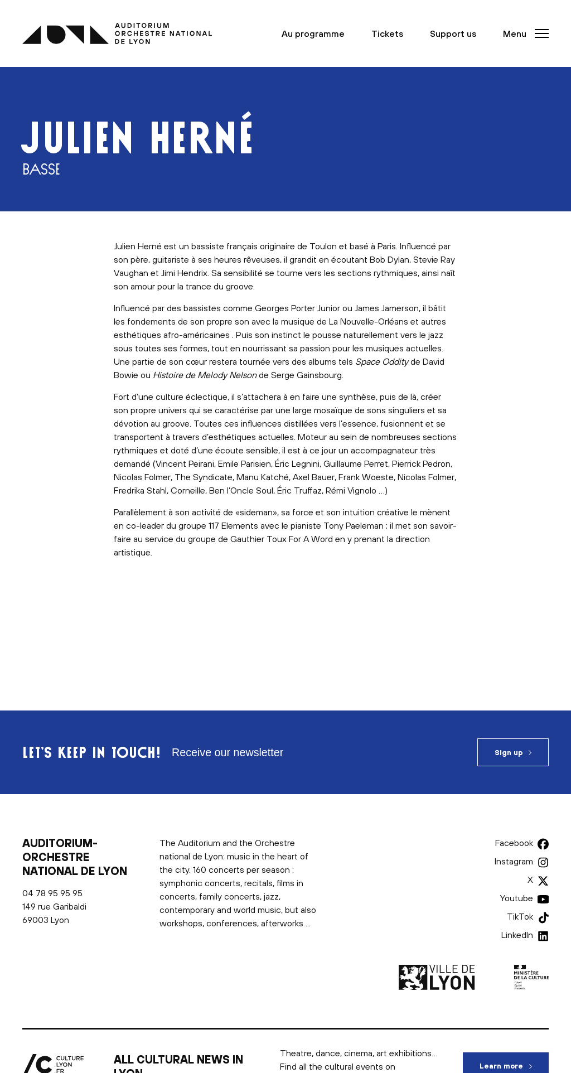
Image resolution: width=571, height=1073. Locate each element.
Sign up (508, 752)
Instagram (514, 861)
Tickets (387, 33)
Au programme (313, 33)
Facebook (514, 843)
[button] (522, 33)
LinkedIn (517, 935)
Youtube (516, 898)
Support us (453, 33)
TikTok (520, 916)
